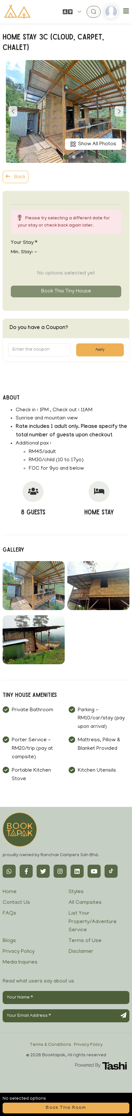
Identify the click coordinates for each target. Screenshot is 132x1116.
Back (15, 177)
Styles (76, 892)
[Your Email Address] (66, 1015)
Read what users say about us (38, 981)
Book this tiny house (66, 291)
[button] (66, 157)
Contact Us (16, 903)
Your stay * (24, 243)
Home (10, 892)
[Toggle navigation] (126, 12)
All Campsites (85, 903)
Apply (100, 350)
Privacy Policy (19, 952)
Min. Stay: (24, 253)
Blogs (9, 941)
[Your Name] (66, 997)
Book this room (66, 1108)
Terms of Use (85, 941)
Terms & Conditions (50, 1045)
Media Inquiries (20, 963)
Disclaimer (81, 952)
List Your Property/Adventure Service (93, 922)
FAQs (9, 914)
